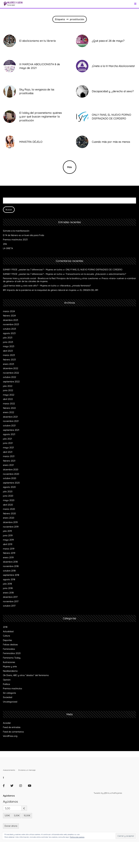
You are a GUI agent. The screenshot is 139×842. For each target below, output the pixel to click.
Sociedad (7, 697)
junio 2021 (8, 443)
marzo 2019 (8, 548)
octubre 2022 (9, 377)
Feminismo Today (11, 657)
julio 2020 (7, 491)
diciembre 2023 (10, 320)
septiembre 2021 (11, 430)
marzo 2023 (9, 355)
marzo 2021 (8, 456)
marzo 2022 (9, 403)
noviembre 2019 (11, 526)
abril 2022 (8, 399)
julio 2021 (7, 438)
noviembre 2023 (11, 324)
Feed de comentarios (13, 731)
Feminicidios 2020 (12, 653)
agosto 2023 (9, 333)
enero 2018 (8, 592)
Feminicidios (9, 649)
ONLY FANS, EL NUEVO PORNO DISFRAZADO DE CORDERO (94, 269)
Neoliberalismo (10, 671)
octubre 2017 (9, 605)
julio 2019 (7, 531)
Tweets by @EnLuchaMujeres (108, 793)
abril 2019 (7, 544)
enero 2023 (8, 364)
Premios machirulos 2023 (15, 239)
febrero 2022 (9, 408)
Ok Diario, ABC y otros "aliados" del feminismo (26, 675)
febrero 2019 (9, 553)
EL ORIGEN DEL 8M (89, 290)
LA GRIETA (8, 248)
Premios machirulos (12, 688)
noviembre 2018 (11, 566)
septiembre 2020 (11, 482)
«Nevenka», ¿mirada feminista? (75, 285)
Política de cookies (77, 837)
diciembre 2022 (10, 368)
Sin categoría (9, 693)
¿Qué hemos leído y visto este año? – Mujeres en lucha (29, 285)
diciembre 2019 (10, 522)
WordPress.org (10, 736)
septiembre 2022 (11, 381)
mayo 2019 (8, 540)
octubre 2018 (9, 570)
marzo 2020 (9, 509)
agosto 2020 (9, 487)
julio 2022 (7, 386)
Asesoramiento (9, 770)
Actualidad (8, 631)
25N (5, 244)
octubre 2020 (9, 478)
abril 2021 (7, 452)
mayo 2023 (8, 346)
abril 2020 (8, 504)
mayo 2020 (8, 500)
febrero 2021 (9, 460)
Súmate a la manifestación (16, 231)
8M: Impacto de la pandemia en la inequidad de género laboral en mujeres (39, 290)
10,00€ (27, 815)
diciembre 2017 (10, 597)
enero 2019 (8, 557)
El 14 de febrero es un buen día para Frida (23, 235)
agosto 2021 (9, 434)
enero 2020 (8, 518)
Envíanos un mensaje (26, 770)
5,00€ (17, 815)
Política (6, 684)
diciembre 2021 (10, 417)
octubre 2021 (9, 425)
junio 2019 (8, 535)
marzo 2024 (9, 311)
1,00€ (7, 815)
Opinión (7, 679)
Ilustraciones (9, 662)
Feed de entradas (11, 727)
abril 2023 (8, 351)
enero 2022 (8, 412)
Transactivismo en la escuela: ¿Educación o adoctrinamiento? (96, 274)
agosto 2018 (9, 579)
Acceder (7, 723)
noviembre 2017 (10, 601)
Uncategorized (10, 701)
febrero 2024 (9, 315)
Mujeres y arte (10, 666)
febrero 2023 (9, 359)
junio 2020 (8, 496)
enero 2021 (8, 465)
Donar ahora (11, 826)
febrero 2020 (9, 513)
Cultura (6, 635)
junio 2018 (8, 588)
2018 (5, 627)
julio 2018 (7, 583)
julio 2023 (7, 337)
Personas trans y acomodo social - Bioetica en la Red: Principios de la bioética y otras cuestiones (50, 278)
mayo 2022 (8, 395)
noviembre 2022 (11, 373)
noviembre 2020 (11, 474)
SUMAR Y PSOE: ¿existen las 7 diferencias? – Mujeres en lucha (32, 269)
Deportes (7, 640)
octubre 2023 (9, 329)
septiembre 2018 (11, 575)
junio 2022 (8, 390)
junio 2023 (8, 342)
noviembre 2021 (11, 421)
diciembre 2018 (10, 561)
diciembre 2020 (10, 469)
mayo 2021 (8, 447)
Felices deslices (10, 644)
